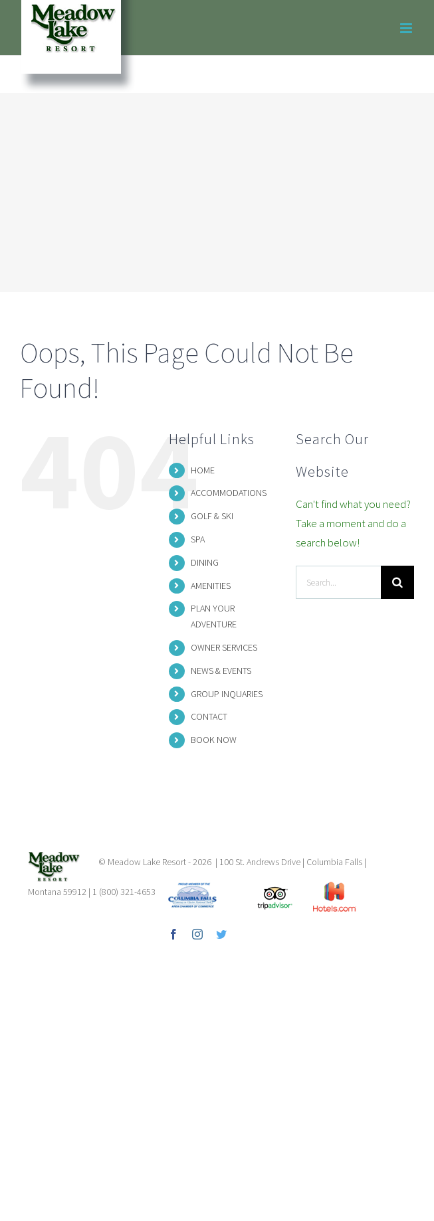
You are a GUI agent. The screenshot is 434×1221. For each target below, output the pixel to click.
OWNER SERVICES (224, 647)
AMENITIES (211, 586)
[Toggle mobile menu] (407, 28)
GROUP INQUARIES (227, 694)
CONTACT (209, 716)
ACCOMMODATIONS (229, 493)
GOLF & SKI (212, 516)
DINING (205, 562)
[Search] (397, 582)
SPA (198, 539)
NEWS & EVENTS (221, 671)
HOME (203, 470)
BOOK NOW (214, 740)
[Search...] (338, 582)
